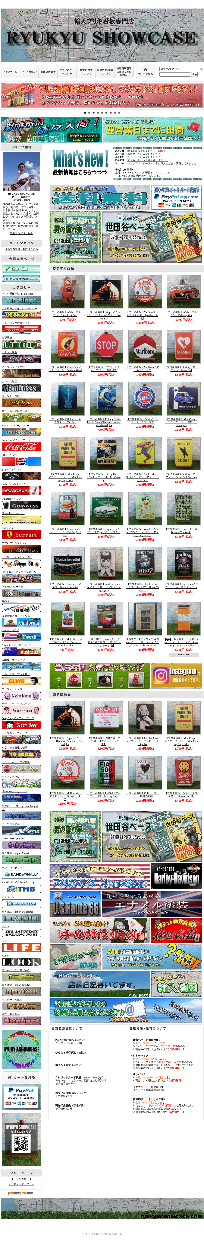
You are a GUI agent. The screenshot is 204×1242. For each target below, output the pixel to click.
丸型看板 (20, 342)
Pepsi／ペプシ (20, 459)
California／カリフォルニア (20, 620)
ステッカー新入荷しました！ (144, 157)
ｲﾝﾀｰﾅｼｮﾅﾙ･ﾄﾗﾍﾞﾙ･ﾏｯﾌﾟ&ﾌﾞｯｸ (20, 887)
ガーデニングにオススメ (20, 415)
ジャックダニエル (20, 474)
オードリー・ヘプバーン (20, 708)
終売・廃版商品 (20, 1019)
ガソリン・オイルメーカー (20, 562)
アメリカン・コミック (20, 738)
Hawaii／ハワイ (20, 635)
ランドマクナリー (20, 872)
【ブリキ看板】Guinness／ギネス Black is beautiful (65, 586)
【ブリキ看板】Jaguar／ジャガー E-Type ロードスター (103, 531)
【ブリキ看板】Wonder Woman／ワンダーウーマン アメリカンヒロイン (142, 532)
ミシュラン (20, 902)
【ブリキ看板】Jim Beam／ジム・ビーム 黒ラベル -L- (181, 586)
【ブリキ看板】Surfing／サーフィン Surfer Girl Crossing (181, 476)
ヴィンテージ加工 (20, 401)
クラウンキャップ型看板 (20, 767)
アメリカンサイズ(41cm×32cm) (20, 313)
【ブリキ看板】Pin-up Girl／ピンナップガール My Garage (104, 477)
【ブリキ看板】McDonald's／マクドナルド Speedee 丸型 (142, 315)
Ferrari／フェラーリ (20, 532)
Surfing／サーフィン (20, 664)
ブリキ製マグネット (20, 828)
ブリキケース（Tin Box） (20, 975)
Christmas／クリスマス (20, 796)
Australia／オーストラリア (20, 650)
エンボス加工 (20, 386)
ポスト (20, 931)
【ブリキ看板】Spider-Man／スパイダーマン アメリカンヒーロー (142, 477)
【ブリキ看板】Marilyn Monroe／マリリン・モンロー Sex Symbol (142, 741)
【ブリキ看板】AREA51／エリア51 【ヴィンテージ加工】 (104, 741)
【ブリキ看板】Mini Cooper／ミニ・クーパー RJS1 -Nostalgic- (181, 422)
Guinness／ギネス (20, 503)
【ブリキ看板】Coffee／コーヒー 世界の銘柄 (142, 795)
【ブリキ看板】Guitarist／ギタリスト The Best (65, 421)
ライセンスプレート (20, 781)
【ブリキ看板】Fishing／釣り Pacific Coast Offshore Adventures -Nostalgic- (105, 422)
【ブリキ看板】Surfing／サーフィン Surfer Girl (181, 369)
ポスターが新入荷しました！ (144, 154)
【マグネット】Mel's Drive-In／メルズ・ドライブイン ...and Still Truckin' (65, 642)
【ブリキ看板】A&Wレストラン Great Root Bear (65, 314)
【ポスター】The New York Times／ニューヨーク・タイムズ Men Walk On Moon (142, 642)
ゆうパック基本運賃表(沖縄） (150, 1089)
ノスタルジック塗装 (20, 371)
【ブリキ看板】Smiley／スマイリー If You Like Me (181, 795)
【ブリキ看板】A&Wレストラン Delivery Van (181, 314)
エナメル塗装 (20, 357)
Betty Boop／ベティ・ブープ (20, 723)
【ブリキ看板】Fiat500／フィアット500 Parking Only (104, 795)
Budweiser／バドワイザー (20, 489)
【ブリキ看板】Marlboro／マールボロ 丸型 (142, 369)
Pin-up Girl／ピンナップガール (20, 576)
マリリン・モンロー (20, 694)
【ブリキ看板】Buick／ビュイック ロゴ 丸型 (143, 421)
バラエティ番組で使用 (20, 752)
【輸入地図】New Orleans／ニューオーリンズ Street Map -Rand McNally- (181, 642)
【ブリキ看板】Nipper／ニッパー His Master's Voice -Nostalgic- (103, 315)
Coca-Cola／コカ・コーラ (20, 445)
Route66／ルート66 (20, 591)
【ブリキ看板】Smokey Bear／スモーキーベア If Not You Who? (142, 587)
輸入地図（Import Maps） (20, 858)
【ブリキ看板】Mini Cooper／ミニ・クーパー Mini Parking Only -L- (65, 477)
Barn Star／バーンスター (20, 430)
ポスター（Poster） (20, 1004)
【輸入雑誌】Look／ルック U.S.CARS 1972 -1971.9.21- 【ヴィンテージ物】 (105, 642)
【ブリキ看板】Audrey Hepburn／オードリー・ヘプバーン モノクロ (105, 587)
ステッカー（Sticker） (20, 843)
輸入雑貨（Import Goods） (20, 989)
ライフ (20, 945)
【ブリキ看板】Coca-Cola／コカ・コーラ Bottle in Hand (65, 369)
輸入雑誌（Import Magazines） (20, 916)
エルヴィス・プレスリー (20, 679)
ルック (20, 960)
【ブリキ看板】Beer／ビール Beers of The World (182, 531)
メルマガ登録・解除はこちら (21, 249)
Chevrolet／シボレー (20, 518)
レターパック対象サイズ (20, 327)
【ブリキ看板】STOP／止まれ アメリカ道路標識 (104, 369)
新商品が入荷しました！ (141, 150)
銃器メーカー (20, 606)
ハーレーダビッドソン (20, 547)
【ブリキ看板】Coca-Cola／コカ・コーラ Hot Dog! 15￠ (65, 532)
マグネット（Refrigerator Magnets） (20, 812)
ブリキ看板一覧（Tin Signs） (20, 298)
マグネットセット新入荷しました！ (147, 160)
